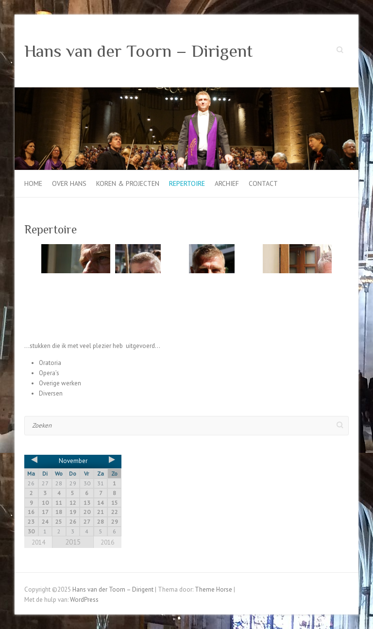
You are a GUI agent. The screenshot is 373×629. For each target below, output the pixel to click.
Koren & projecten (127, 183)
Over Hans (69, 183)
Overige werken (60, 383)
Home (33, 183)
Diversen (51, 393)
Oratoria (50, 363)
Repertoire (187, 183)
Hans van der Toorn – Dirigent (138, 51)
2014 (38, 542)
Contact (263, 183)
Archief (227, 183)
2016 (107, 542)
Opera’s (49, 373)
